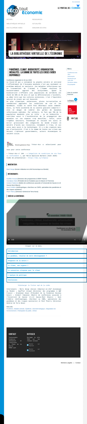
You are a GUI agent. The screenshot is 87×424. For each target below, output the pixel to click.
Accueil (10, 19)
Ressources (37, 19)
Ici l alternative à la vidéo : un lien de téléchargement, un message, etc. (47, 222)
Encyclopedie (71, 84)
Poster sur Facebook (34, 350)
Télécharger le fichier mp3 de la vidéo (34, 285)
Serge (10, 169)
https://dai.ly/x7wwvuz (38, 158)
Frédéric (11, 187)
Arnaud (12, 178)
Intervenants (71, 76)
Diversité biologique (38, 309)
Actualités (36, 23)
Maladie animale (19, 309)
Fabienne (12, 183)
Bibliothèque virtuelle (16, 23)
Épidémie (28, 309)
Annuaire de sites (39, 28)
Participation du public (24, 311)
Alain (12, 181)
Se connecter (76, 2)
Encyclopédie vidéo (14, 28)
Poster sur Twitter (34, 345)
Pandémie (10, 309)
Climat (35, 311)
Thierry (11, 191)
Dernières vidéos (72, 82)
